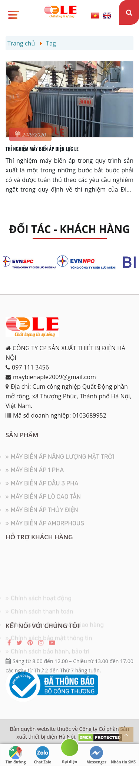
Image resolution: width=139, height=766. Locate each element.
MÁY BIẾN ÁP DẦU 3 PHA (44, 487)
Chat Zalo (42, 755)
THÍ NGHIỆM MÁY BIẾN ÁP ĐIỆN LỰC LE (42, 148)
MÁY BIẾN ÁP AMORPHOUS (47, 527)
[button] (13, 12)
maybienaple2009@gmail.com (54, 377)
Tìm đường (16, 755)
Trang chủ (21, 43)
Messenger (96, 755)
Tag (51, 43)
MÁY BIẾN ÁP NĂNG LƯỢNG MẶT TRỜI (63, 461)
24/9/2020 (30, 134)
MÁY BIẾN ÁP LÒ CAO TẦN (46, 501)
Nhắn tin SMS (123, 755)
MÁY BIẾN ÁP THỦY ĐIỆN (44, 514)
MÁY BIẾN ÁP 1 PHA (37, 474)
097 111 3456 (30, 367)
